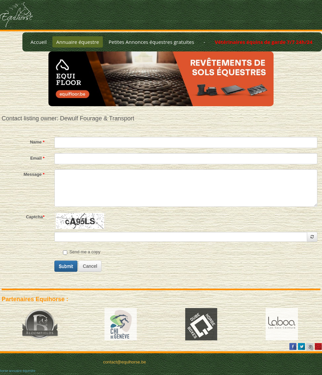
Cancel (90, 266)
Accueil (38, 42)
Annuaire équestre (77, 42)
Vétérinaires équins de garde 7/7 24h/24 (263, 42)
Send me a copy (82, 252)
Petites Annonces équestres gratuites (151, 42)
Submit (66, 266)
